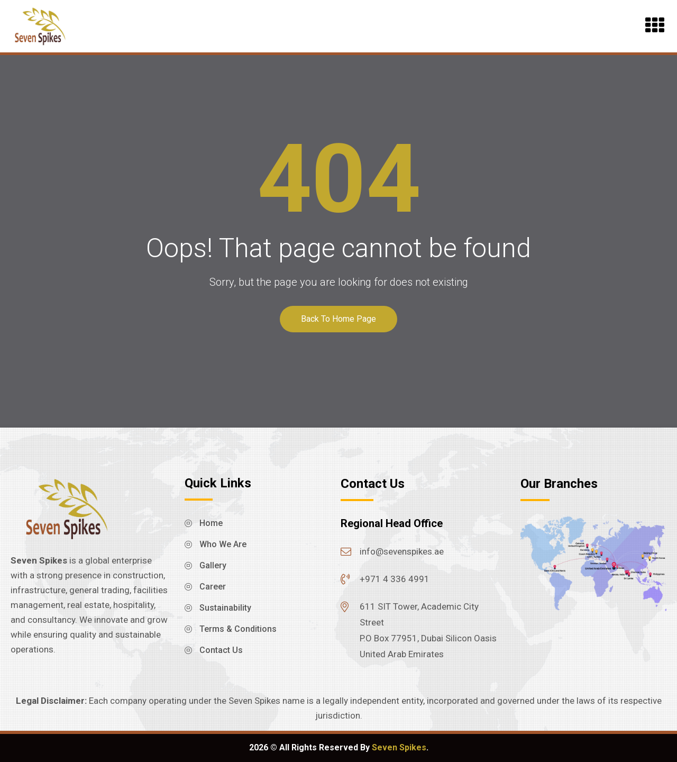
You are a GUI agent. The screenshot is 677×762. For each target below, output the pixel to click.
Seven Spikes (399, 747)
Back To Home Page (338, 319)
